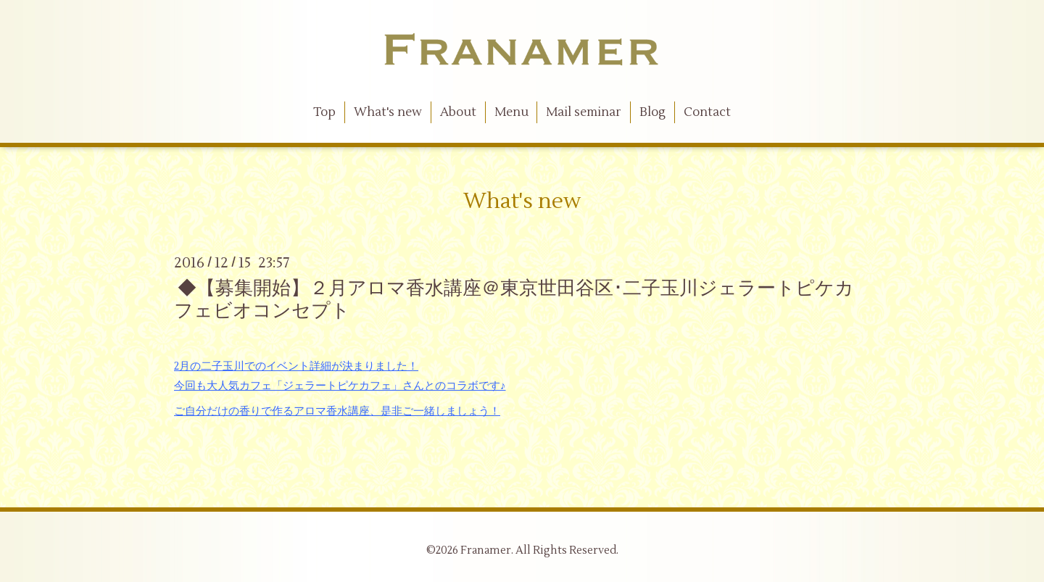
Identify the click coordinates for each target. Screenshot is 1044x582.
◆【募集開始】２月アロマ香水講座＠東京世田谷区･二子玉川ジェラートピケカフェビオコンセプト (514, 299)
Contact (707, 112)
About (458, 112)
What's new (388, 112)
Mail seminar (583, 112)
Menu (511, 112)
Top (324, 112)
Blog (652, 112)
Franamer (485, 550)
